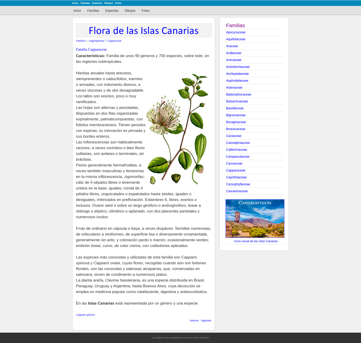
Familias (85, 3)
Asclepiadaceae (237, 74)
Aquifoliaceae (235, 39)
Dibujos (109, 3)
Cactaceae (234, 136)
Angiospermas (96, 40)
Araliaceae (233, 53)
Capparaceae (235, 170)
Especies (97, 3)
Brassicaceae (235, 129)
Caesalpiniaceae (238, 143)
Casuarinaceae (237, 191)
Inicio (75, 3)
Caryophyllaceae (238, 184)
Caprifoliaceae (236, 177)
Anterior (194, 320)
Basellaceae (235, 108)
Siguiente (206, 320)
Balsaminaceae (237, 101)
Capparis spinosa (85, 314)
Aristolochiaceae (238, 67)
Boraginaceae (236, 122)
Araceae (232, 46)
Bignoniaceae (236, 115)
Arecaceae (234, 60)
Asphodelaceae (237, 80)
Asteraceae (234, 87)
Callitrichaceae (236, 149)
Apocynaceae (236, 32)
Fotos (118, 3)
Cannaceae (234, 163)
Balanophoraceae (238, 94)
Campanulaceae (238, 156)
